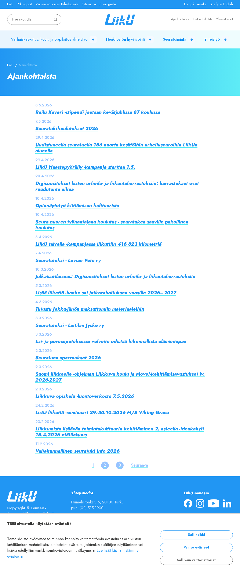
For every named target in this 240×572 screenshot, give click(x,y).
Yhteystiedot (224, 19)
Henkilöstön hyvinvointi (125, 39)
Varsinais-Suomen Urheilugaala (57, 4)
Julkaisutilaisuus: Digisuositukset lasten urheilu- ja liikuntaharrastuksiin (115, 276)
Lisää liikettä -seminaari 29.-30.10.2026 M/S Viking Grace (102, 412)
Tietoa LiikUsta (202, 19)
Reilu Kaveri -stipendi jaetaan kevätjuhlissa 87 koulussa (97, 112)
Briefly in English (221, 4)
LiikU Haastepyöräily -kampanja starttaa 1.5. (85, 167)
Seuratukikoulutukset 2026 (66, 128)
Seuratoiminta (174, 39)
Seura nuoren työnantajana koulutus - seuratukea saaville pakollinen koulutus (111, 225)
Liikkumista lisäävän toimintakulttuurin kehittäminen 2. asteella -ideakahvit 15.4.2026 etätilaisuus (119, 432)
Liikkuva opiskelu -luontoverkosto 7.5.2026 (84, 396)
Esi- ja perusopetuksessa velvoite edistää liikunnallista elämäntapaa (110, 341)
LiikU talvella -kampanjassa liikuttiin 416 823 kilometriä (98, 244)
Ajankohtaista (180, 19)
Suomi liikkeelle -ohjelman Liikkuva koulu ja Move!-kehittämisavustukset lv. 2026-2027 (120, 377)
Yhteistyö (212, 39)
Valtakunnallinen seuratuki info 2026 (77, 451)
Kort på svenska (195, 4)
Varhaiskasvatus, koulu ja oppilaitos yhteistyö (49, 39)
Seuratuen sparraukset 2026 (68, 357)
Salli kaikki (196, 534)
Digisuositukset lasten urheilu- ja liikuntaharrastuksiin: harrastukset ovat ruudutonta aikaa (117, 186)
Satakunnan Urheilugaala (99, 4)
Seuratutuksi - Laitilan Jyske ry (69, 325)
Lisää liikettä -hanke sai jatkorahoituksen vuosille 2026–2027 (105, 292)
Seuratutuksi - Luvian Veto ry (68, 260)
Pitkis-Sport (24, 4)
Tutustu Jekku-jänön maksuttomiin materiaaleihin (89, 309)
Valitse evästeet (196, 547)
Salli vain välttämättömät (196, 560)
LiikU (10, 4)
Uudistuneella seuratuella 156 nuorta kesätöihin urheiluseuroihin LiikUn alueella (116, 148)
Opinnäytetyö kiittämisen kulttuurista (77, 205)
